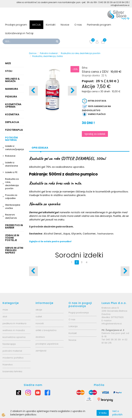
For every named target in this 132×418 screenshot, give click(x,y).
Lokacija (73, 326)
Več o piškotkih (117, 412)
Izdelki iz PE (11, 172)
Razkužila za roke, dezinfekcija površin (12, 183)
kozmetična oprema (14, 337)
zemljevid (41, 350)
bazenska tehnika (12, 371)
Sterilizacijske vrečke (12, 206)
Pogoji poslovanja (79, 312)
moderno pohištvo (13, 357)
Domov (33, 53)
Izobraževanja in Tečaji (19, 33)
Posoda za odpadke (11, 196)
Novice (65, 24)
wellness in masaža (14, 330)
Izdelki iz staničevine (11, 164)
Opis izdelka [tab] (40, 147)
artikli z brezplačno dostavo (46, 334)
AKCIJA (36, 24)
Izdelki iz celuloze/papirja (14, 147)
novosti (40, 323)
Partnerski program (99, 24)
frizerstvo (8, 364)
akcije (39, 309)
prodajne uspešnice (47, 343)
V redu (103, 413)
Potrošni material (49, 53)
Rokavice (10, 155)
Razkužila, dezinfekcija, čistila (47, 56)
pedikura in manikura (14, 323)
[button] (72, 91)
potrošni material (12, 350)
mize (5, 309)
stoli (5, 316)
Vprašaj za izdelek (94, 134)
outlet (39, 316)
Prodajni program (16, 24)
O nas (78, 24)
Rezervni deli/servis (11, 216)
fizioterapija (9, 344)
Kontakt (51, 24)
